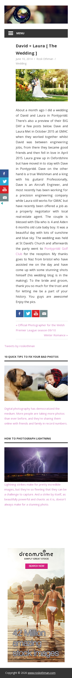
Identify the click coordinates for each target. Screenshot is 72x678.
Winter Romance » (56, 335)
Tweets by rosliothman (19, 346)
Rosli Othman (44, 59)
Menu (20, 33)
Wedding (21, 63)
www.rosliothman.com (41, 673)
